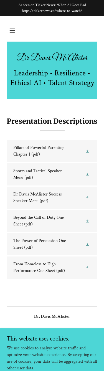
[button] (12, 30)
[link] (52, 58)
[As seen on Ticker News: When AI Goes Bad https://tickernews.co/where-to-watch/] (52, 8)
